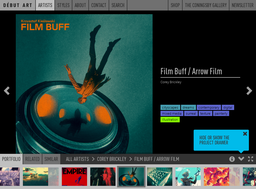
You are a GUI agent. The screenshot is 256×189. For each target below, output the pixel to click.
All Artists (77, 158)
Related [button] (32, 158)
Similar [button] (51, 158)
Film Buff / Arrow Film (156, 158)
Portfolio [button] (11, 158)
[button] (250, 159)
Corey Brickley (111, 158)
